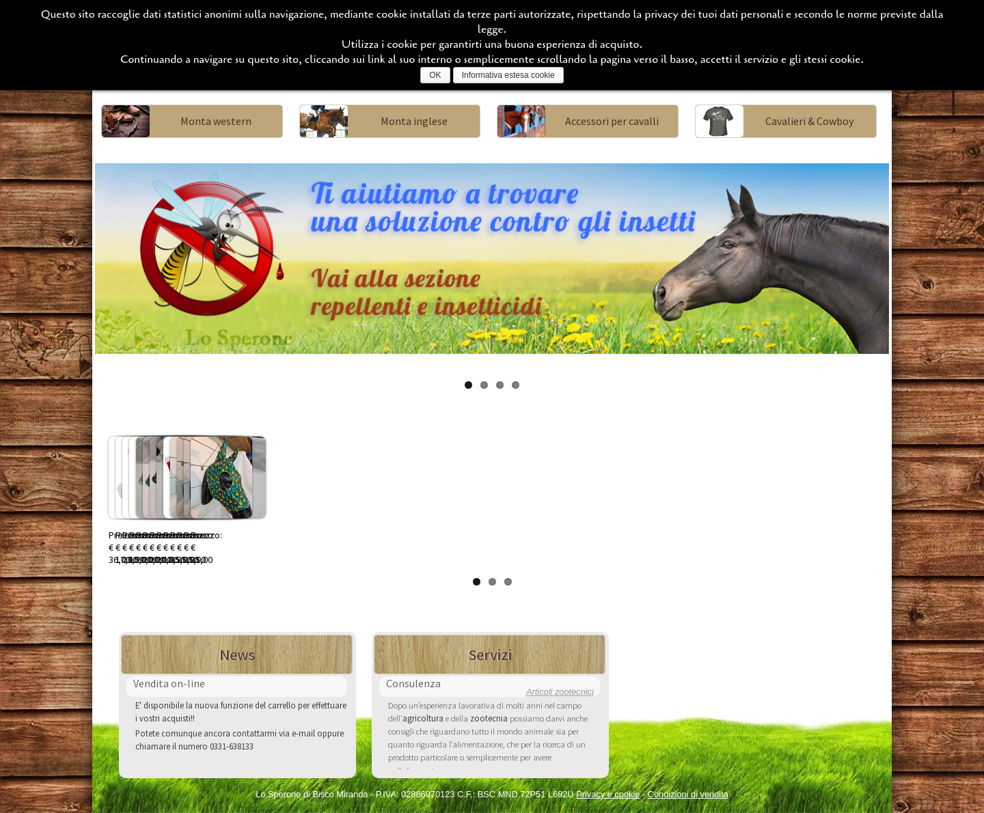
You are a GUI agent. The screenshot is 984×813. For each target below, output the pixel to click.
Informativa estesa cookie (508, 75)
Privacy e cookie (608, 794)
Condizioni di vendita (688, 794)
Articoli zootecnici (560, 692)
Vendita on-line (169, 683)
